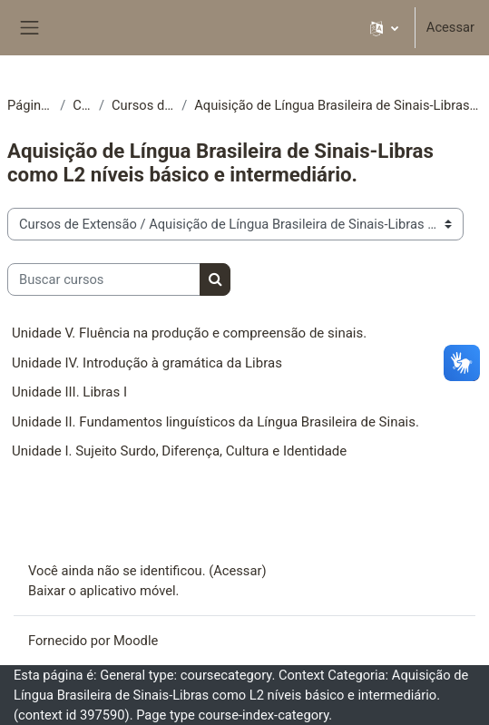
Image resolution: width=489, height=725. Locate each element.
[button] (384, 27)
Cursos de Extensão (143, 105)
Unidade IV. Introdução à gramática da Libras (147, 363)
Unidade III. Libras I (69, 392)
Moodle (135, 640)
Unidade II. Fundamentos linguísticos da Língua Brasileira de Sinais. (215, 422)
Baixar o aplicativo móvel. (104, 591)
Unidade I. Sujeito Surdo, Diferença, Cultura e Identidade (179, 451)
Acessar (450, 27)
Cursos (82, 105)
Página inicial (30, 105)
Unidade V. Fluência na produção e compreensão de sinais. (189, 333)
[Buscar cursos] (103, 279)
